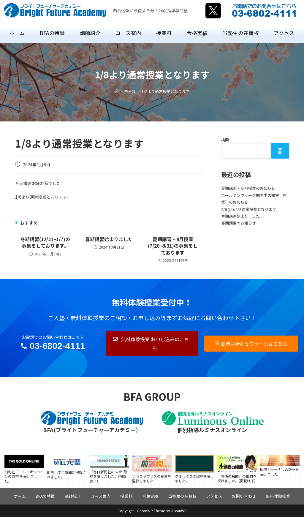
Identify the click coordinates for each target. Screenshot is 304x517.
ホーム (20, 496)
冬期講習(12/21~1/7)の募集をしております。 (45, 242)
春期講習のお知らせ (238, 223)
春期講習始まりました (109, 239)
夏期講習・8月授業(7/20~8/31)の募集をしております (173, 246)
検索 (225, 140)
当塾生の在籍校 (182, 496)
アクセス (214, 496)
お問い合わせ (244, 496)
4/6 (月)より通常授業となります (248, 209)
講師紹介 (73, 496)
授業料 (126, 496)
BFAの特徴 (45, 496)
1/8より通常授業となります (166, 91)
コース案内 (100, 496)
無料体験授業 (278, 496)
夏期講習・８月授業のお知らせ (248, 188)
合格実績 (150, 496)
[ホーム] (116, 91)
